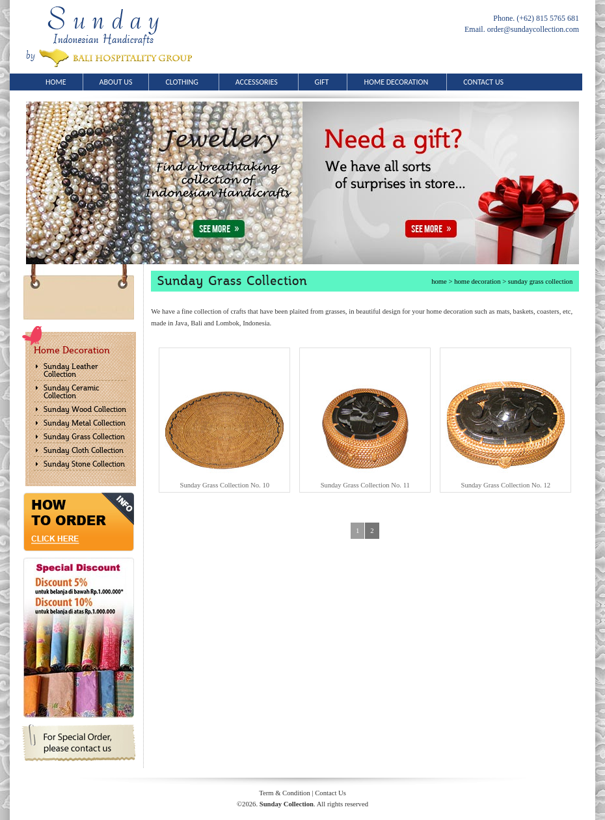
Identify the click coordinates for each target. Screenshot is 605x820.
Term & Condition (284, 793)
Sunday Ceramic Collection (71, 392)
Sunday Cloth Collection (84, 450)
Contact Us (330, 793)
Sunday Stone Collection (84, 464)
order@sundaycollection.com (533, 29)
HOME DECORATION (399, 82)
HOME (56, 82)
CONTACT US (483, 82)
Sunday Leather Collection (71, 370)
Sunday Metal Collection (85, 423)
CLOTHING (185, 82)
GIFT (325, 82)
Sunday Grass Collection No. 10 (224, 485)
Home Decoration (72, 350)
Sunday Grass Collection (84, 437)
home (439, 281)
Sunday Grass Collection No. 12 (505, 485)
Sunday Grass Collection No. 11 (365, 485)
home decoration (477, 281)
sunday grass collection (540, 281)
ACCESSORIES (260, 82)
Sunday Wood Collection (85, 409)
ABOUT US (116, 82)
